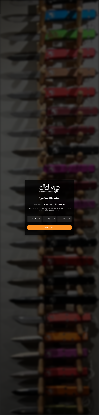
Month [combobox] (33, 218)
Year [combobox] (63, 218)
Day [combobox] (48, 218)
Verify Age (49, 227)
